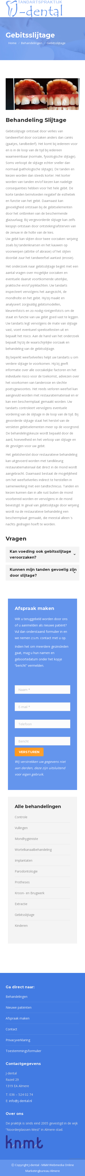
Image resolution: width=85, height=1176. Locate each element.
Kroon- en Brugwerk (29, 893)
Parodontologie (26, 871)
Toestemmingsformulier (23, 1051)
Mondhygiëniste (26, 839)
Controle (21, 817)
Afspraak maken (17, 1018)
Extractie (21, 904)
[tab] (42, 554)
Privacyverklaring (18, 1040)
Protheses (22, 882)
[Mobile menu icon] (76, 8)
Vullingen (21, 828)
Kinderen (21, 925)
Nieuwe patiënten (19, 1007)
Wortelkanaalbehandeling (33, 849)
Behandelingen (16, 996)
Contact (11, 1029)
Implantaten (23, 860)
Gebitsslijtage (24, 915)
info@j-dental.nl (20, 1101)
